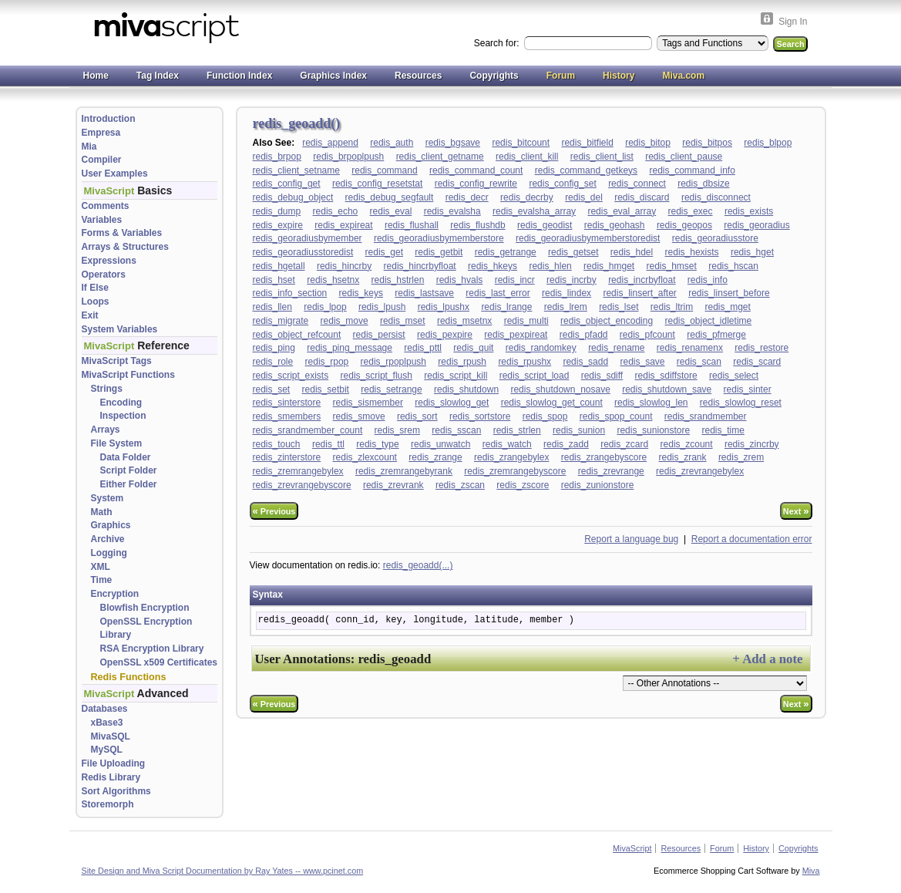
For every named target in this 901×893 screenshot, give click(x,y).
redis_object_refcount (297, 334)
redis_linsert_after (639, 293)
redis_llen (272, 307)
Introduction (109, 118)
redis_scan (699, 361)
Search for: (498, 43)
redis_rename (616, 347)
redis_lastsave (424, 293)
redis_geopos (684, 225)
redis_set (272, 389)
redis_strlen (517, 430)
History (618, 75)
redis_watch (507, 444)
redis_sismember (368, 402)
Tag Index (157, 75)
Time (102, 580)
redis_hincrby (344, 266)
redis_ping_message (349, 347)
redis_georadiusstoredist (303, 252)
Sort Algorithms (116, 791)
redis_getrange (505, 252)
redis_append (330, 142)
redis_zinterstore (287, 457)
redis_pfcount (647, 334)
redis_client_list (602, 156)
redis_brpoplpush (348, 156)
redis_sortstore (479, 416)
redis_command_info (692, 170)
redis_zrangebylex (511, 457)
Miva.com (683, 75)
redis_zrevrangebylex (700, 471)
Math (102, 512)
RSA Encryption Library (152, 648)
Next (796, 511)
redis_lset (618, 307)
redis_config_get (287, 183)
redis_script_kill (455, 375)
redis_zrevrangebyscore (302, 485)
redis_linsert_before (728, 293)
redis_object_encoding (606, 320)
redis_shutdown (466, 389)
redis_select (733, 375)
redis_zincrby (751, 444)
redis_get (384, 252)
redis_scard (757, 361)
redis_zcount (687, 444)
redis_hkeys (492, 266)
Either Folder (128, 484)
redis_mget (728, 307)
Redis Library (111, 777)
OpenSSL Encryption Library (146, 628)
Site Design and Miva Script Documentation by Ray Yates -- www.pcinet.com (223, 870)
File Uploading (114, 763)
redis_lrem (565, 307)
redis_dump (277, 211)
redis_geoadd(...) (418, 565)
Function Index (239, 75)
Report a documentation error (751, 539)
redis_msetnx (464, 320)
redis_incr (515, 280)
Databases (105, 708)
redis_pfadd (584, 334)
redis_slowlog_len (651, 402)
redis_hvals (459, 280)
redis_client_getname (440, 156)
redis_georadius (756, 225)
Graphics (111, 525)
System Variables (120, 329)
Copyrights (493, 75)
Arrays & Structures (125, 246)
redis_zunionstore (597, 485)
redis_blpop (768, 142)
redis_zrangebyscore (604, 457)
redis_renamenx (690, 347)
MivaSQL (110, 736)
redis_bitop (648, 142)
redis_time (723, 430)
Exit (90, 315)
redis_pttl (423, 347)
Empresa (101, 132)
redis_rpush (462, 361)
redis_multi (526, 320)
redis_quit (473, 347)
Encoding (121, 402)
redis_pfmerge (716, 334)
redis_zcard (624, 444)
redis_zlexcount (365, 457)
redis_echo (335, 211)
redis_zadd (566, 444)
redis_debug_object (293, 197)
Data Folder (125, 457)
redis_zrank (683, 457)
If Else (95, 287)
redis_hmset (672, 266)
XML (100, 566)
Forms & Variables (122, 232)
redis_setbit (325, 389)
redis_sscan (456, 430)
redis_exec (690, 211)
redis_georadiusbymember (307, 238)
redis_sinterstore (287, 402)
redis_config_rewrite (476, 183)
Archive (108, 539)
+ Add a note (767, 659)
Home (96, 75)
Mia (89, 146)
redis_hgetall (279, 266)
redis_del (584, 197)
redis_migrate (281, 320)
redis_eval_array (621, 211)
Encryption (115, 593)
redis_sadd (585, 361)
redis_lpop (325, 307)
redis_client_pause (683, 156)
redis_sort (417, 416)
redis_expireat (343, 225)
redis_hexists (692, 252)
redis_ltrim (672, 307)
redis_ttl (328, 444)
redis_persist (379, 334)
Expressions (109, 260)
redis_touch (277, 444)
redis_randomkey (541, 347)
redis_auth (391, 142)
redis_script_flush (376, 375)
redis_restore (761, 347)
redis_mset (402, 320)
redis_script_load (534, 375)
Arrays (105, 429)
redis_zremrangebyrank (403, 471)
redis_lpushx (443, 307)
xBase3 (107, 722)
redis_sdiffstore (666, 375)
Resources (418, 75)
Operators (104, 274)
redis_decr (467, 197)
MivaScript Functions (128, 374)
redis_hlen (550, 266)
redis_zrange (435, 457)
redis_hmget (608, 266)
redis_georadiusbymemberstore (439, 238)
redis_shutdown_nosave (560, 389)
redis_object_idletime (707, 320)
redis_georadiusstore (715, 238)
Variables (102, 219)
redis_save (642, 361)
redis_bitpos (707, 142)
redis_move (344, 320)
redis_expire (278, 225)
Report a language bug (631, 539)
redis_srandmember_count (308, 430)
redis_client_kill (527, 156)
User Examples (115, 173)
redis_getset (573, 252)
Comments (105, 206)
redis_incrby (571, 280)
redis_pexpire (444, 334)
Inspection (123, 415)
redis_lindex (566, 293)
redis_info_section (290, 293)
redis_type (377, 444)
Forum (560, 75)
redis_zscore (522, 485)
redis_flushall (412, 225)
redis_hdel (631, 252)
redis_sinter (748, 389)
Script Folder (128, 470)
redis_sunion (579, 430)
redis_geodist (544, 225)
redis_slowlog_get (452, 402)
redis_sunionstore (653, 430)
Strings (107, 388)
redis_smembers (287, 416)
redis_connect (637, 183)
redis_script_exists (291, 375)
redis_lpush (381, 307)
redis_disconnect (716, 197)
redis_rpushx (524, 361)
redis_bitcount (521, 142)
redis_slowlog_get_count (552, 402)
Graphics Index (333, 75)
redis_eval (391, 211)
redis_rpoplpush (393, 361)
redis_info (708, 280)
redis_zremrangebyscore (515, 471)
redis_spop (545, 416)
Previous (274, 511)
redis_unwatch (440, 444)
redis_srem (397, 430)
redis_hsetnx (333, 280)
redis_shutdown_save (666, 389)
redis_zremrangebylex (298, 471)
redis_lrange (506, 307)
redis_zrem (741, 457)
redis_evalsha (452, 211)
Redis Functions (128, 677)
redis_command (384, 170)
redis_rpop (327, 361)
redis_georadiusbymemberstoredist (588, 238)
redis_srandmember (705, 416)
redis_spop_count (616, 416)
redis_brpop (277, 156)
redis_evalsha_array (534, 211)
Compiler (102, 159)
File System (117, 443)
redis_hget (752, 252)
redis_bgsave (452, 142)
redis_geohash (614, 225)
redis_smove (359, 416)
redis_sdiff (602, 375)
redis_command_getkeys (586, 170)
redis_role (273, 361)
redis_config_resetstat (377, 183)
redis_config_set (562, 183)
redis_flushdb (477, 225)
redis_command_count (476, 170)
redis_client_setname (296, 170)
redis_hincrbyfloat (420, 266)
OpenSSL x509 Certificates (159, 662)
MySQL (107, 749)
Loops (95, 301)
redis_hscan (733, 266)
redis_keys (361, 293)
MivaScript (632, 848)
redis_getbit (438, 252)
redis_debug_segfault (389, 197)
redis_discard (641, 197)
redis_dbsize (703, 183)
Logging (109, 553)
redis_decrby (526, 197)
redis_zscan (460, 485)
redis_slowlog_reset (741, 402)
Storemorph (108, 804)
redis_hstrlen (398, 280)
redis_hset (274, 280)
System (107, 498)
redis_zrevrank (393, 485)
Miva (811, 870)
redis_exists (748, 211)
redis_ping (274, 347)
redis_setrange (391, 389)
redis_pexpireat (515, 334)
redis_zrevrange (611, 471)
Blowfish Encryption (145, 607)
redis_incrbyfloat (641, 280)
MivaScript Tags (117, 361)
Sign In (792, 21)
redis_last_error (498, 293)
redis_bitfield (587, 142)
